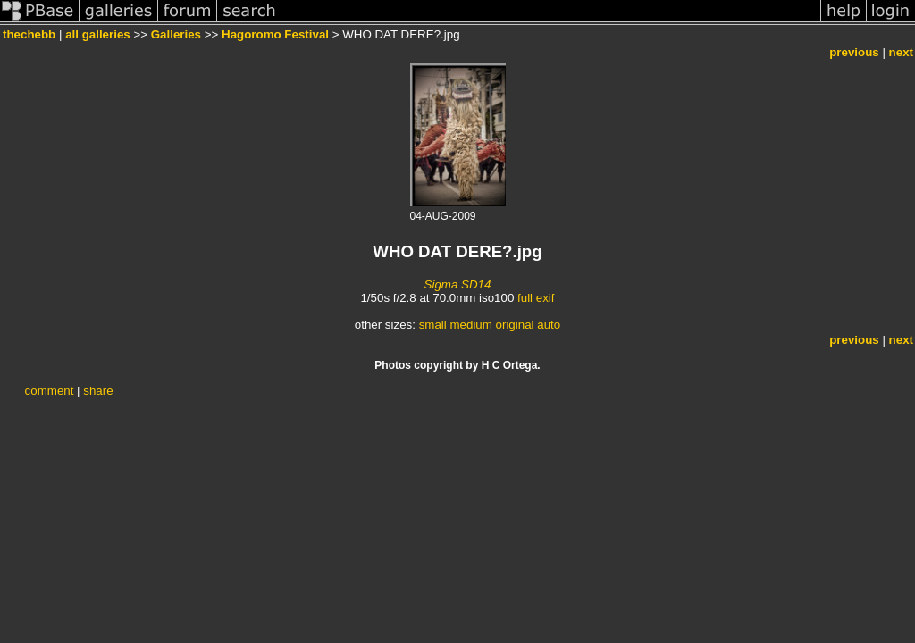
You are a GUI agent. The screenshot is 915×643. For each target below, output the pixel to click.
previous (854, 52)
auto (548, 324)
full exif (535, 298)
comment (49, 390)
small (433, 324)
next (901, 52)
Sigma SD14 (457, 284)
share (98, 390)
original (515, 324)
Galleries (176, 34)
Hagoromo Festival (275, 34)
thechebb (29, 34)
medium (470, 324)
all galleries (97, 34)
